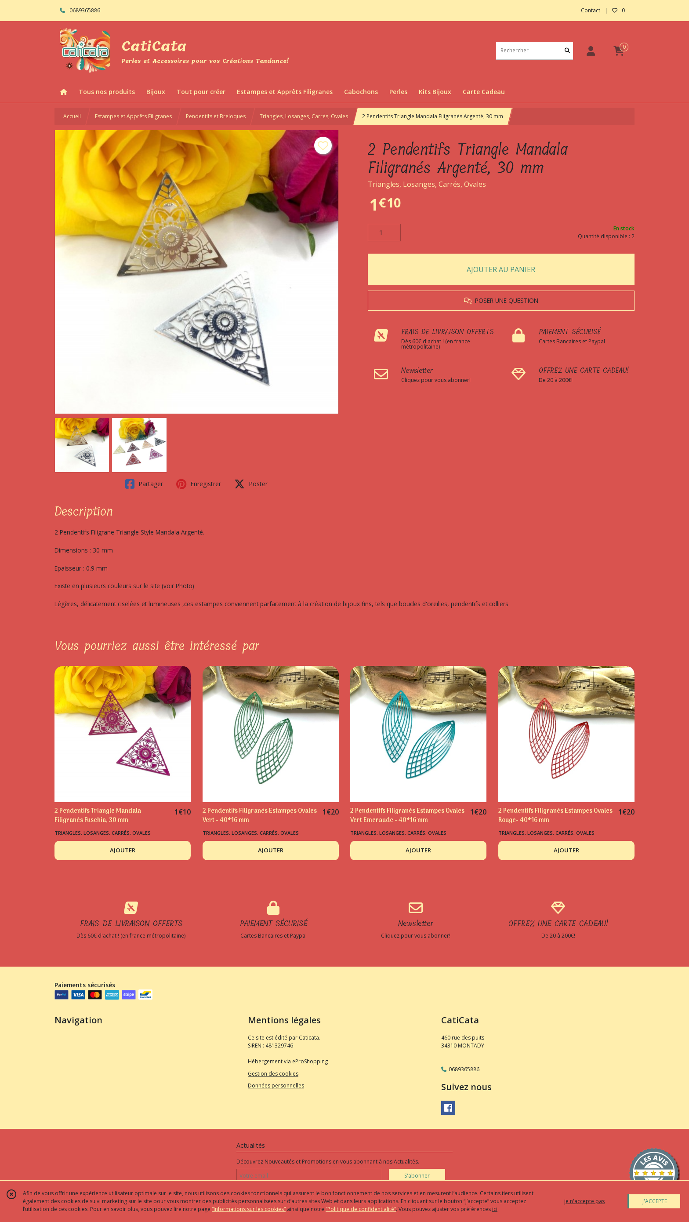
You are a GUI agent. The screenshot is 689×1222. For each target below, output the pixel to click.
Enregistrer (198, 484)
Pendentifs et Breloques (216, 116)
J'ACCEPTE (654, 1201)
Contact (590, 10)
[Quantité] (384, 232)
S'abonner (417, 1175)
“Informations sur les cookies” (249, 1209)
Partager (144, 484)
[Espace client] (590, 51)
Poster (251, 484)
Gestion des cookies (273, 1073)
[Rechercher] (567, 50)
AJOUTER (122, 850)
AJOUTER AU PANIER (501, 269)
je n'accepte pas (584, 1201)
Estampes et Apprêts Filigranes (133, 116)
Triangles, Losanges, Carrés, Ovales (304, 116)
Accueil (72, 116)
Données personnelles (276, 1085)
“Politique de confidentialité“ (361, 1209)
